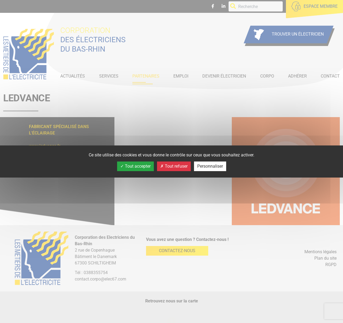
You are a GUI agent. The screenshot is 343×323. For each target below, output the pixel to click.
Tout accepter (135, 166)
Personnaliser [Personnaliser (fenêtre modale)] (210, 166)
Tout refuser (174, 166)
